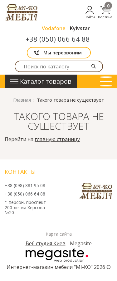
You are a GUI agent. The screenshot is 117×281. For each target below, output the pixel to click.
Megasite (57, 255)
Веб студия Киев (46, 243)
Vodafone (54, 28)
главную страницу (57, 139)
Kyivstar (80, 28)
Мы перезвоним (62, 52)
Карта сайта (59, 234)
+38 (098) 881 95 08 (25, 185)
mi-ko (21, 12)
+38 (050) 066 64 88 (58, 39)
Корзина (105, 12)
